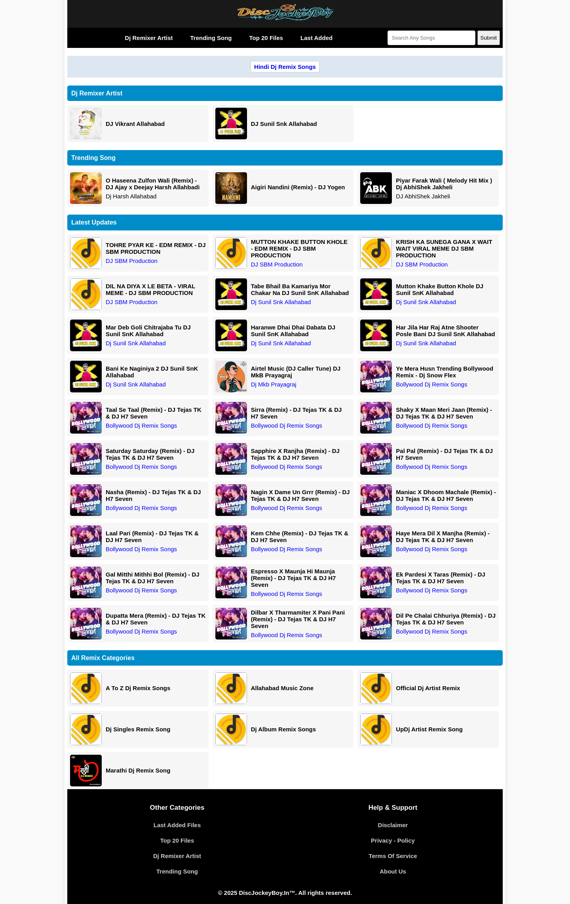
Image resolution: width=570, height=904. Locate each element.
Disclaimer (393, 825)
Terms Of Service (393, 856)
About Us (393, 871)
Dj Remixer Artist (149, 37)
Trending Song (211, 37)
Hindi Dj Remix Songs (285, 66)
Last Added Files (177, 825)
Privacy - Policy (393, 840)
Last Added (316, 37)
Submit (489, 38)
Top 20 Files (266, 37)
